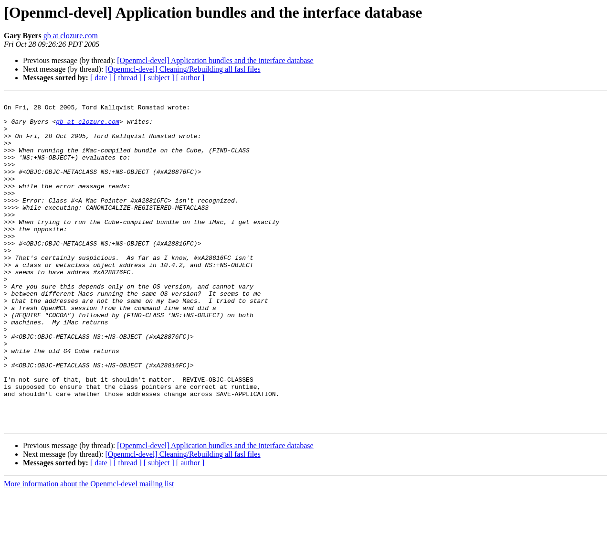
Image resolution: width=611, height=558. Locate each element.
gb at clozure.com (70, 36)
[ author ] (190, 78)
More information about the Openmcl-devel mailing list (89, 550)
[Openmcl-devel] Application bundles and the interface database (215, 60)
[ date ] (101, 78)
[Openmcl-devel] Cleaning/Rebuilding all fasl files (182, 69)
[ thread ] (128, 78)
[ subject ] (159, 78)
